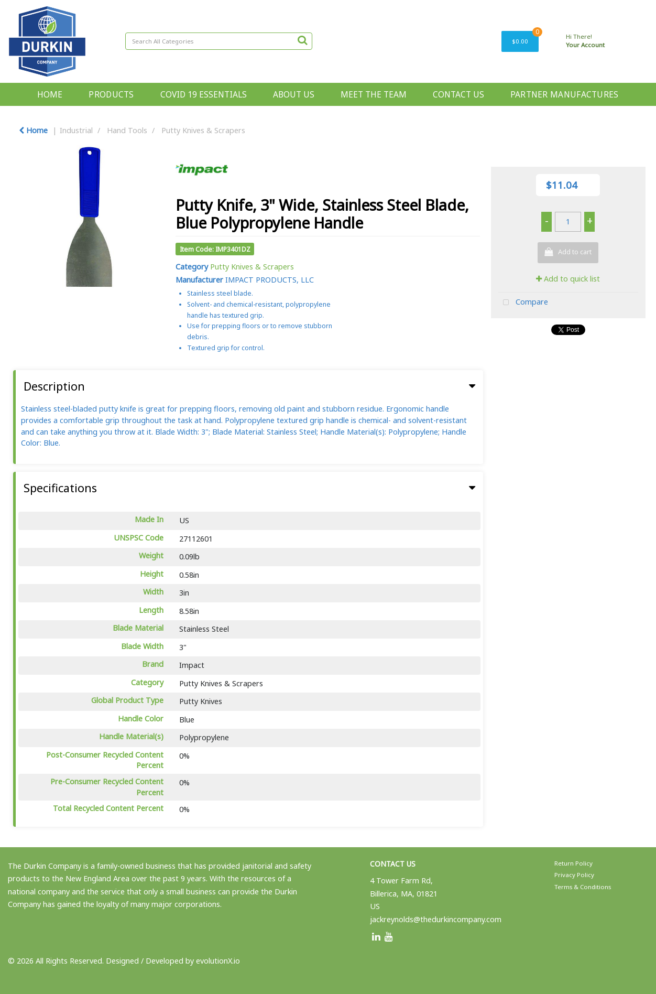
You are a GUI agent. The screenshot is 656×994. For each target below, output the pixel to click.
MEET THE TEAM (374, 94)
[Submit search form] (302, 40)
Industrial (76, 130)
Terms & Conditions (582, 887)
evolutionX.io (218, 961)
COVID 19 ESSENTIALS (203, 94)
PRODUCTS (111, 94)
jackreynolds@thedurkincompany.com (435, 919)
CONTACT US (458, 94)
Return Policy (573, 863)
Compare (523, 302)
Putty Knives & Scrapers (203, 130)
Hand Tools (127, 130)
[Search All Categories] (218, 41)
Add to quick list (568, 279)
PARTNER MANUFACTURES (564, 94)
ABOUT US (293, 94)
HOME (49, 94)
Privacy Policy (574, 875)
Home (33, 130)
